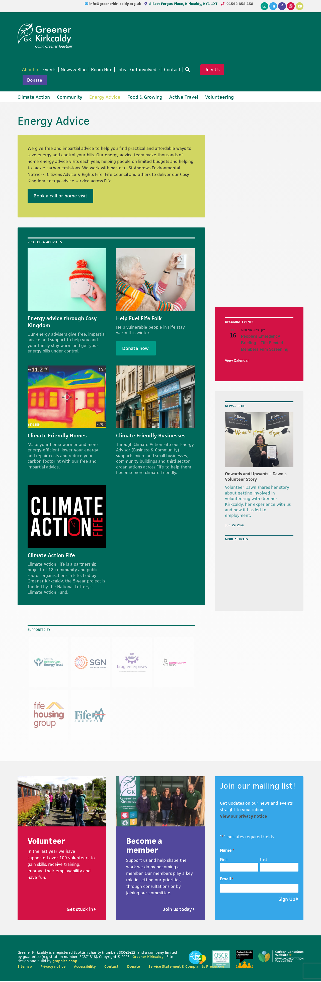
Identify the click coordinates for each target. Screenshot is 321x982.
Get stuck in (81, 910)
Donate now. (136, 349)
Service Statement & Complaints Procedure (186, 967)
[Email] (264, 6)
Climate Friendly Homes (57, 436)
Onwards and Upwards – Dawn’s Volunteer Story (256, 477)
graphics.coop (64, 961)
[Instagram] (291, 6)
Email (226, 880)
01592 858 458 (239, 3)
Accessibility (85, 967)
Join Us (220, 70)
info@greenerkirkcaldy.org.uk (115, 3)
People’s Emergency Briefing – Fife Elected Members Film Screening (264, 343)
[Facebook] (282, 6)
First (224, 860)
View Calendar (237, 361)
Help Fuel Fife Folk (139, 319)
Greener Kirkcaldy (45, 34)
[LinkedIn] (273, 6)
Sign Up (287, 900)
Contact (111, 967)
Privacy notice (52, 967)
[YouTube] (299, 6)
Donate (35, 81)
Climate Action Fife (51, 556)
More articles (236, 540)
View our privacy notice (243, 817)
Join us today (179, 910)
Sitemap (25, 967)
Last (263, 860)
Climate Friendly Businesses (151, 436)
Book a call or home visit (60, 196)
